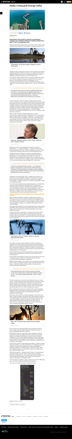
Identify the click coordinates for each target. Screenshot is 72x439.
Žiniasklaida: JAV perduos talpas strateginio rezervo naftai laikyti (26, 65)
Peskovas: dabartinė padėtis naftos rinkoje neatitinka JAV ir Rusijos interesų (26, 140)
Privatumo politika (23, 427)
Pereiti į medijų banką (22, 30)
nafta (20, 404)
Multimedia (45, 416)
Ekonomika (29, 416)
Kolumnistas (12, 404)
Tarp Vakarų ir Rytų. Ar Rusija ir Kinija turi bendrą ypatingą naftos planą (25, 236)
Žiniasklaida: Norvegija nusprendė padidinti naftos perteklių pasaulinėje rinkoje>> (27, 194)
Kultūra (40, 416)
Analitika (17, 404)
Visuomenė (35, 416)
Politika (23, 416)
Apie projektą (3, 427)
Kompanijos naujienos (64, 427)
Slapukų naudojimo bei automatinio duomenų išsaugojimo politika (40, 427)
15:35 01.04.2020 (13, 8)
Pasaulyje (18, 416)
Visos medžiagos (12, 36)
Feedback (56, 427)
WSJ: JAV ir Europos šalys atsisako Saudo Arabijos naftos (25, 322)
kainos (24, 404)
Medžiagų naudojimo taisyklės (13, 427)
